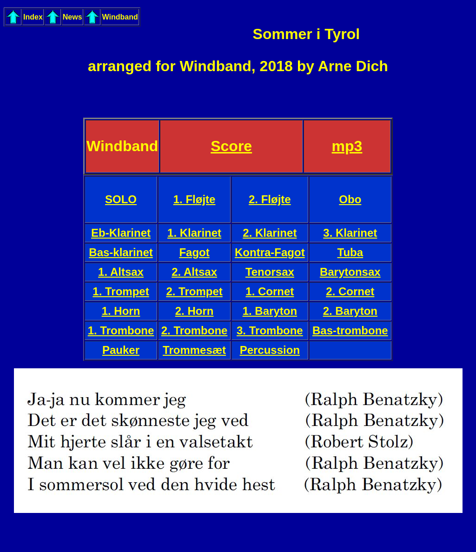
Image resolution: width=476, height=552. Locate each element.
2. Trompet (194, 291)
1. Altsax (121, 272)
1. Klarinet (194, 232)
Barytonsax (350, 272)
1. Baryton (270, 311)
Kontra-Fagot (270, 252)
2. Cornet (350, 291)
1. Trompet (121, 291)
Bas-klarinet (120, 252)
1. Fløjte (194, 199)
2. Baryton (350, 311)
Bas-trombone (350, 330)
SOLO (121, 199)
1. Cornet (269, 291)
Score (231, 146)
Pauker (120, 350)
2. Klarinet (270, 232)
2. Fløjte (270, 199)
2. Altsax (194, 272)
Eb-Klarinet (121, 232)
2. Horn (194, 311)
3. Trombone (270, 330)
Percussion (270, 350)
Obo (350, 199)
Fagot (194, 252)
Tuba (350, 252)
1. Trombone (121, 330)
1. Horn (121, 311)
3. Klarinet (350, 232)
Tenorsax (269, 272)
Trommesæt (194, 350)
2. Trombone (194, 330)
